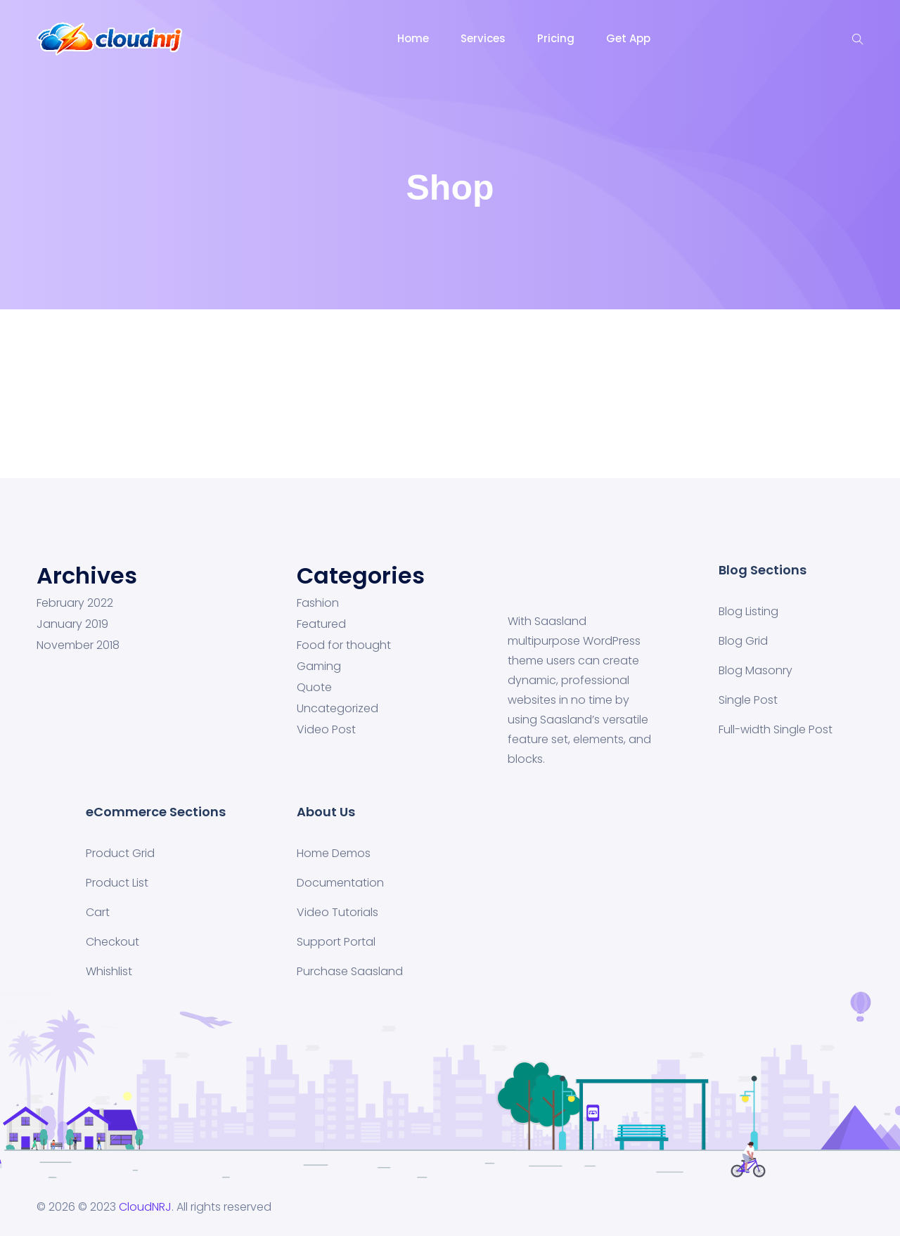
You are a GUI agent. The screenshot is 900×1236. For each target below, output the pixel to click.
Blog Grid (743, 641)
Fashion (318, 603)
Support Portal (336, 942)
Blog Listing (748, 611)
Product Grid (120, 853)
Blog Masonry (755, 670)
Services (483, 38)
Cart (98, 912)
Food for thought (344, 645)
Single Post (748, 700)
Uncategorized (337, 709)
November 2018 (78, 645)
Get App (628, 38)
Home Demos (334, 853)
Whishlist (109, 971)
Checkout (112, 942)
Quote (314, 688)
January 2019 (72, 624)
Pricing (555, 38)
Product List (117, 883)
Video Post (326, 730)
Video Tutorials (337, 912)
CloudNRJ (145, 1207)
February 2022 (75, 603)
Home (413, 38)
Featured (321, 624)
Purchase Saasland (350, 971)
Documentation (340, 883)
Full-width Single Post (775, 729)
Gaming (319, 666)
